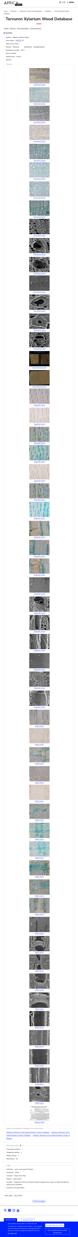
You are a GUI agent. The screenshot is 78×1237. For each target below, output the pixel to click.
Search (6, 28)
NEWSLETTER (10, 1220)
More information (23, 28)
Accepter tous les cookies (54, 1226)
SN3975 (19, 40)
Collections (48, 11)
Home (5, 11)
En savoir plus (12, 1234)
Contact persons (35, 28)
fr (65, 2)
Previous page (39, 1201)
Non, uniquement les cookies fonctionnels (57, 1232)
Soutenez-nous (28, 1220)
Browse (12, 28)
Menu (71, 2)
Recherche (13, 11)
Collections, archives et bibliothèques (31, 11)
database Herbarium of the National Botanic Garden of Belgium (27, 1132)
